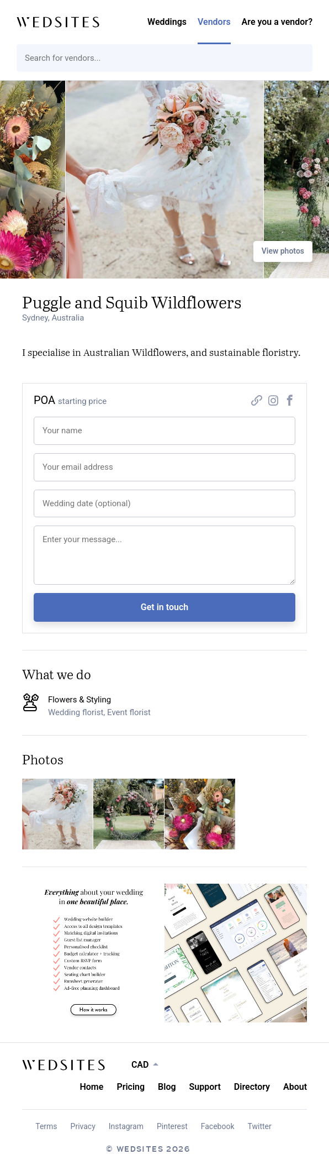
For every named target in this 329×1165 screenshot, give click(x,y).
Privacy (83, 1126)
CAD (140, 1064)
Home (91, 1087)
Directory (252, 1087)
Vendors (214, 22)
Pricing (130, 1087)
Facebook (218, 1126)
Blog (167, 1087)
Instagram (126, 1126)
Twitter (260, 1126)
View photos (283, 250)
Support (205, 1087)
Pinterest (172, 1126)
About (295, 1087)
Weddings (167, 22)
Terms (46, 1126)
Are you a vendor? (277, 22)
